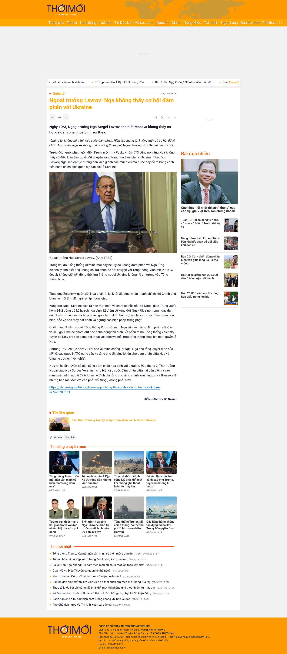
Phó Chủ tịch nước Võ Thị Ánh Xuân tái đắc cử (91, 605)
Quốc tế (162, 23)
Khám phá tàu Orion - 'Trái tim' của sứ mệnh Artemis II (96, 576)
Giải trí (177, 23)
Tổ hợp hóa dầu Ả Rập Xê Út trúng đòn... (126, 82)
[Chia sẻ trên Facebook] (156, 117)
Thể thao (269, 23)
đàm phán (70, 437)
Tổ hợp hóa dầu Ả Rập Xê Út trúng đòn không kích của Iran (99, 559)
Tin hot (72, 23)
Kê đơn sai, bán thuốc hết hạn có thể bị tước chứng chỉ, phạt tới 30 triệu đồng (111, 593)
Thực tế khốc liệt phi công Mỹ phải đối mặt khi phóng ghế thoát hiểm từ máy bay (113, 588)
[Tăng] (66, 117)
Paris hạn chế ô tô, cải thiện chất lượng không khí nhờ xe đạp (101, 599)
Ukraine (58, 437)
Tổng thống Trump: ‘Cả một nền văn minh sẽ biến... (59, 82)
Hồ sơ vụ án (144, 23)
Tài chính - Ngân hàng (221, 23)
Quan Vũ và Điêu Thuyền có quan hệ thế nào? (91, 571)
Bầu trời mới (250, 23)
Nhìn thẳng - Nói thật (95, 23)
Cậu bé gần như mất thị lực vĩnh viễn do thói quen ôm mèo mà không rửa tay (111, 582)
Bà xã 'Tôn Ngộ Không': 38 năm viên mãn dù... (190, 82)
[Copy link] (168, 117)
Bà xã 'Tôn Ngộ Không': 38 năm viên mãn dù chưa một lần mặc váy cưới (108, 565)
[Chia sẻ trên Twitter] (162, 117)
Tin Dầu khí (123, 23)
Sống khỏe (193, 23)
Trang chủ (56, 23)
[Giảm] (52, 117)
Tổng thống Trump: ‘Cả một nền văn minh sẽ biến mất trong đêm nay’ (106, 553)
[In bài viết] (174, 117)
